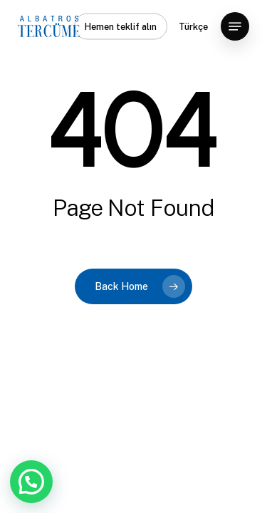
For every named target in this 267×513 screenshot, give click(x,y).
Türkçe (193, 26)
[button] (235, 26)
